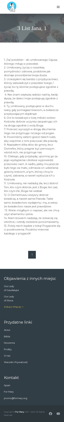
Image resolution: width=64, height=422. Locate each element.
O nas (7, 355)
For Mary (19, 412)
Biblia (7, 336)
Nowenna (9, 342)
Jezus (7, 330)
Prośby (8, 349)
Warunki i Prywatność (16, 362)
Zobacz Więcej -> (13, 306)
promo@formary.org (15, 398)
